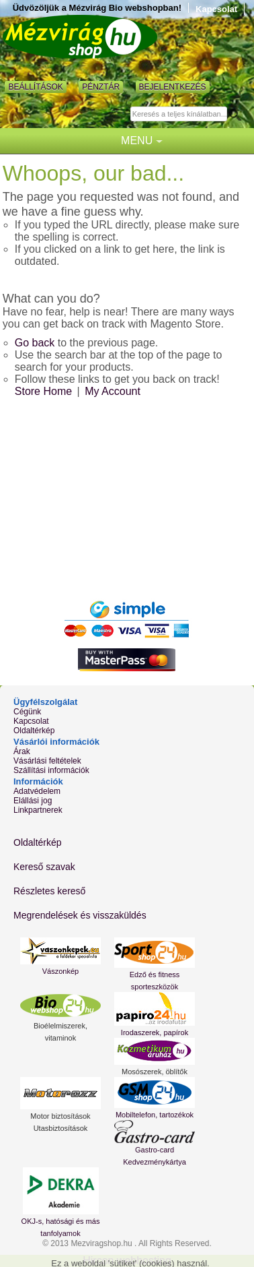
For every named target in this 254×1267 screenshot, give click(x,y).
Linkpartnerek (37, 810)
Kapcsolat (216, 9)
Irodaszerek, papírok (154, 1032)
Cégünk (27, 711)
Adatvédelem (36, 791)
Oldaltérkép (33, 730)
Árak (21, 751)
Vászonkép (60, 971)
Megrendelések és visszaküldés (79, 915)
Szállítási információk (51, 770)
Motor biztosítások (60, 1116)
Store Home (43, 391)
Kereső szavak (44, 866)
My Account (112, 391)
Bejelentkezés (172, 87)
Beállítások (35, 87)
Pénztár (101, 87)
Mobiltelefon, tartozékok (155, 1115)
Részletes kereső (49, 891)
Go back (35, 342)
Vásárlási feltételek (47, 761)
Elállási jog (32, 800)
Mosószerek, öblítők (154, 1072)
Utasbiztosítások (61, 1128)
